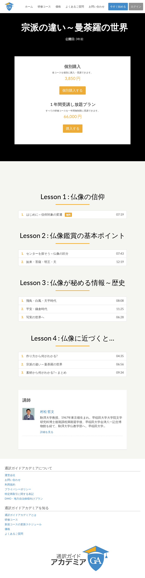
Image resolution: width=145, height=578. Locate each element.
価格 (58, 6)
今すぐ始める (118, 6)
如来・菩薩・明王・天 (72, 262)
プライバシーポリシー (18, 489)
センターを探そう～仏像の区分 (72, 253)
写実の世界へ (72, 317)
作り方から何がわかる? (72, 356)
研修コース (44, 6)
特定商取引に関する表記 (19, 493)
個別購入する (72, 90)
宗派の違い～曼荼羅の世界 (72, 364)
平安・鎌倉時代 (72, 309)
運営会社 (10, 475)
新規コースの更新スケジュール (23, 524)
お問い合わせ (97, 6)
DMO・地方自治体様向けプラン (24, 498)
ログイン (136, 6)
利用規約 (10, 484)
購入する (72, 128)
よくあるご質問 (75, 6)
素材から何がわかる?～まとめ (72, 372)
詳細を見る (46, 432)
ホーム (29, 6)
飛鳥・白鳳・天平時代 (72, 301)
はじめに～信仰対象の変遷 (72, 214)
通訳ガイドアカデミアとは (20, 514)
